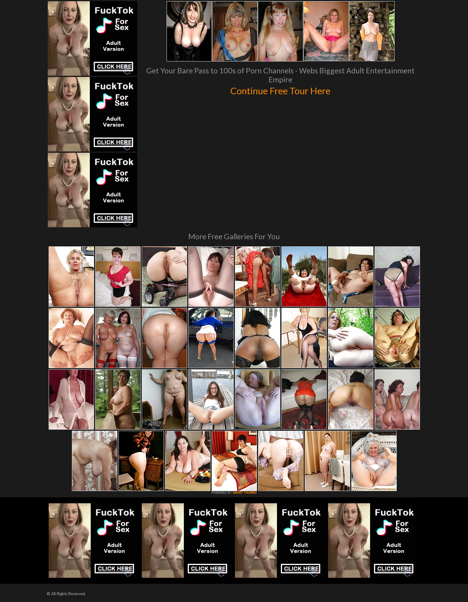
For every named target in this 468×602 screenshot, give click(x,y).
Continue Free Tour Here (280, 90)
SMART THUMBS (245, 492)
